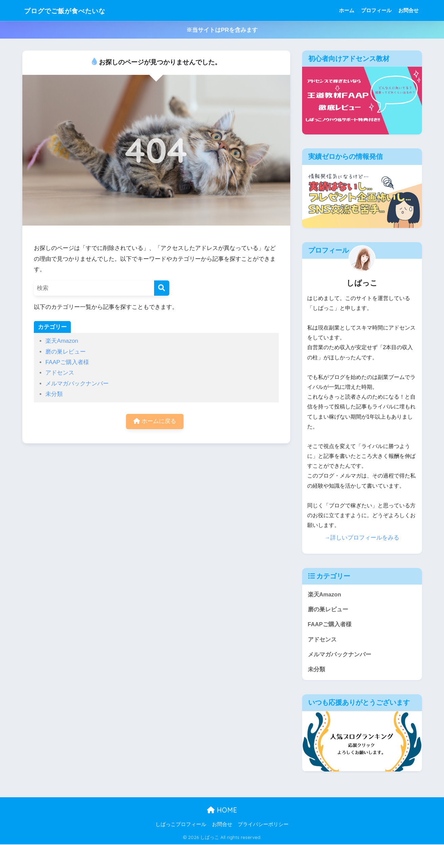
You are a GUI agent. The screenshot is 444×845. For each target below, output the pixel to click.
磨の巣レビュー (65, 351)
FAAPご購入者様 (67, 362)
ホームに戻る (154, 421)
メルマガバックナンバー (77, 383)
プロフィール (376, 10)
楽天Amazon (61, 341)
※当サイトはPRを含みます (222, 30)
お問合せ (408, 10)
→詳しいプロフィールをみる (361, 537)
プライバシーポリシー (263, 825)
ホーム (346, 10)
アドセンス (59, 372)
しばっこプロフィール (180, 825)
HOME (222, 810)
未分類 (54, 394)
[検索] (161, 288)
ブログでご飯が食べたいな (74, 10)
